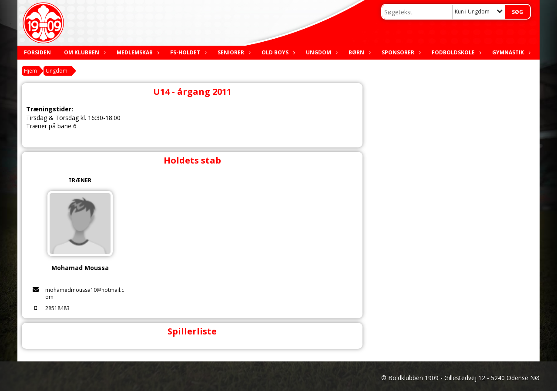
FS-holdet (187, 52)
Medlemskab (137, 52)
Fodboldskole (455, 52)
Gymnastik (510, 52)
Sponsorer (400, 52)
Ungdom (321, 52)
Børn (359, 52)
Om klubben (84, 52)
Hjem (30, 70)
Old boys (277, 52)
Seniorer (233, 52)
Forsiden (37, 52)
